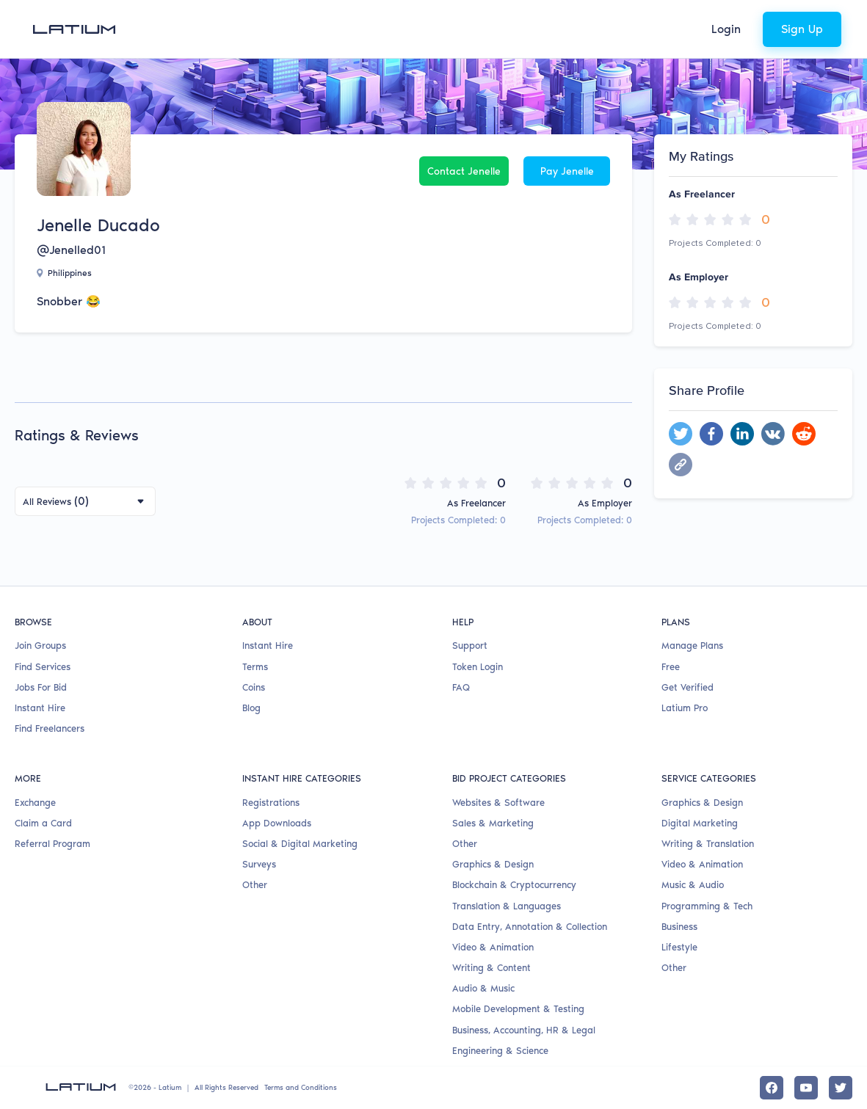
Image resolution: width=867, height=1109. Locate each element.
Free (670, 666)
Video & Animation (493, 947)
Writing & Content (491, 967)
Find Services (42, 666)
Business (679, 926)
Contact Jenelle (464, 171)
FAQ (461, 687)
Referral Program (52, 843)
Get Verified (687, 687)
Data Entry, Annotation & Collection (529, 926)
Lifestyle (679, 947)
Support (469, 645)
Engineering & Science (500, 1050)
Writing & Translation (707, 843)
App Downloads (276, 823)
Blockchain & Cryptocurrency (514, 884)
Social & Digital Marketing (300, 843)
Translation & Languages (506, 906)
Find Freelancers (49, 728)
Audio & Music (483, 988)
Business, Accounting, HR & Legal (523, 1030)
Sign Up (802, 29)
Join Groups (40, 645)
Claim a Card (43, 823)
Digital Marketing (699, 823)
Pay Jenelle (567, 171)
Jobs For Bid (41, 687)
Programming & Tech (706, 906)
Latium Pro (684, 707)
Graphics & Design (493, 864)
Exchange (35, 802)
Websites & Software (498, 802)
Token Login (477, 666)
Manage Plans (692, 645)
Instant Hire (40, 707)
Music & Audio (692, 884)
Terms (255, 666)
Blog (251, 707)
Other (254, 884)
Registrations (271, 802)
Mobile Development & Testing (518, 1008)
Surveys (259, 864)
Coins (253, 687)
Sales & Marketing (493, 823)
